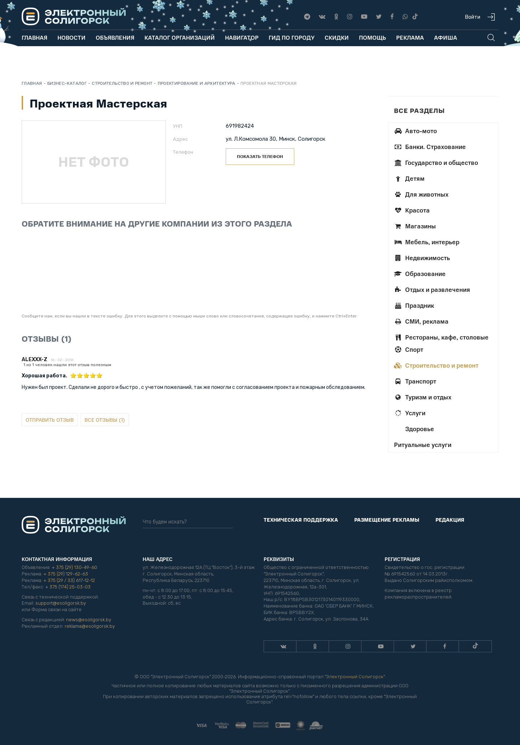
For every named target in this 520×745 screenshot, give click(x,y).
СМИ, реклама (421, 321)
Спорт (408, 349)
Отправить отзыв (50, 419)
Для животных (421, 194)
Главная (34, 37)
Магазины (415, 226)
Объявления (115, 37)
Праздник (414, 305)
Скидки (337, 37)
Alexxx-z (34, 359)
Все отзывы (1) (104, 419)
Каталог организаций (179, 37)
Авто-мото (415, 130)
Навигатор (242, 37)
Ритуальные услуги (422, 444)
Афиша (445, 37)
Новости (71, 37)
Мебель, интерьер (426, 241)
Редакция (450, 519)
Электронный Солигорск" (355, 676)
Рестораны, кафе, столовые (441, 337)
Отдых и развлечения (432, 289)
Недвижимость (422, 257)
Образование (420, 273)
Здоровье (419, 428)
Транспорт (415, 381)
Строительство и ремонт (436, 365)
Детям (409, 178)
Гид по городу (292, 37)
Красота (412, 210)
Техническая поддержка (301, 519)
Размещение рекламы (386, 519)
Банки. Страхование (430, 146)
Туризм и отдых (422, 397)
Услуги (409, 412)
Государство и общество (436, 162)
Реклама (410, 37)
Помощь (372, 37)
